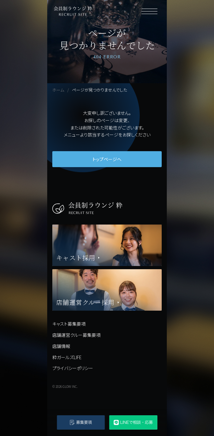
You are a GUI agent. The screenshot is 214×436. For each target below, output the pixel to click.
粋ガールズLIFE (67, 357)
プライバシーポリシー (72, 368)
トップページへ (107, 159)
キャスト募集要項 (68, 324)
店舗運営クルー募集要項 (76, 335)
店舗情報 (61, 346)
